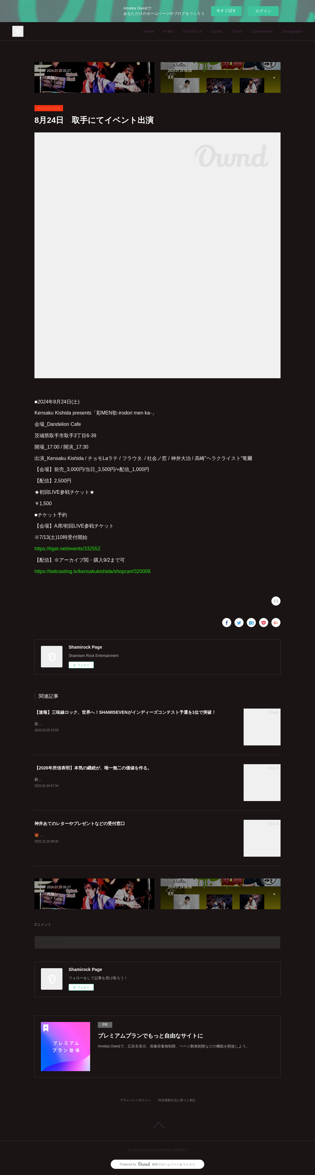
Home (148, 31)
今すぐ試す (226, 10)
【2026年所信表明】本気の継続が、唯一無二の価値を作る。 (93, 767)
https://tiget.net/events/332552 (67, 548)
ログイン (263, 11)
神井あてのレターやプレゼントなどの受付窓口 (79, 823)
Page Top (157, 1125)
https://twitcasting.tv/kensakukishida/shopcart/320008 (92, 571)
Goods (216, 31)
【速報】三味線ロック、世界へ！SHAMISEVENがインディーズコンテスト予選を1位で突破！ (125, 712)
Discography (292, 31)
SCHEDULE (192, 31)
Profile (168, 31)
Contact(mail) (262, 31)
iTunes (236, 31)
